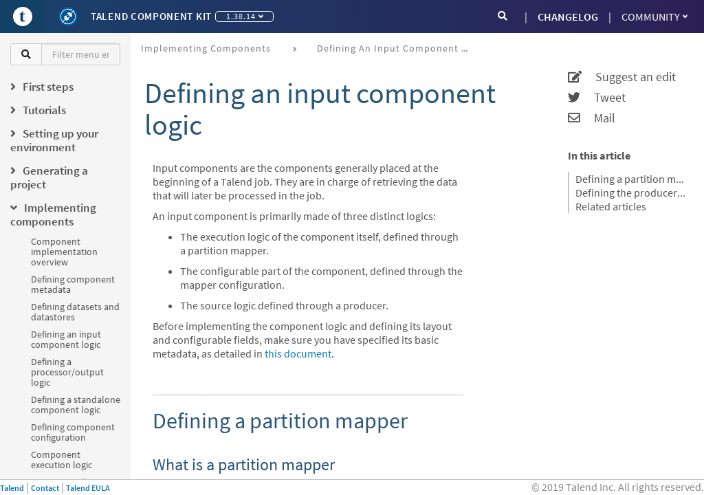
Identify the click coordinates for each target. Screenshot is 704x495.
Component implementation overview (64, 251)
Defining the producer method (631, 192)
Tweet (597, 97)
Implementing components (206, 48)
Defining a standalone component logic (75, 404)
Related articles (610, 206)
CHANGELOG (568, 16)
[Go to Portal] (22, 16)
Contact (45, 488)
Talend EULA (88, 488)
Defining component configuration (73, 432)
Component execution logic (61, 459)
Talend (12, 488)
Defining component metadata (73, 284)
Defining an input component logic (66, 339)
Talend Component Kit (151, 16)
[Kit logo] (68, 16)
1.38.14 (244, 16)
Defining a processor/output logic (67, 371)
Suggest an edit (622, 77)
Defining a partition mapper (631, 179)
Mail (591, 118)
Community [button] (655, 16)
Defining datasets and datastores (75, 311)
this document (298, 353)
